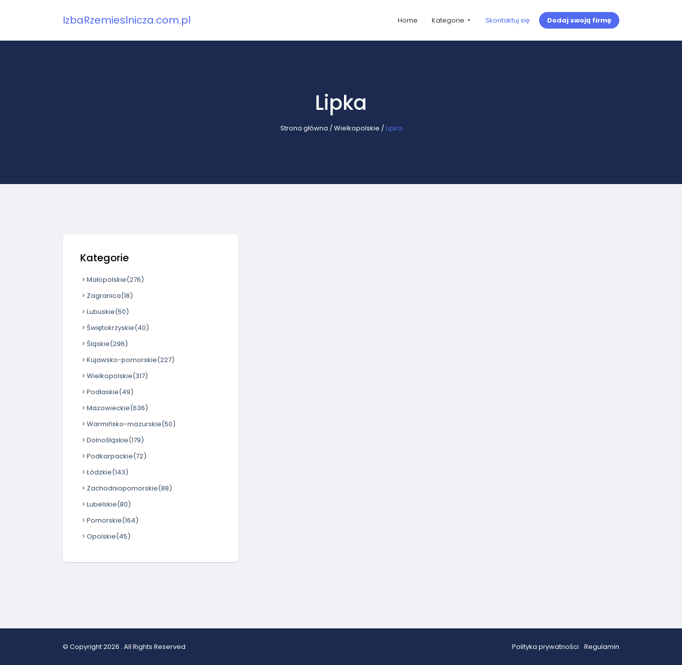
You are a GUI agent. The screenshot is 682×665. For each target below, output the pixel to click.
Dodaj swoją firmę (579, 20)
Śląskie (104, 344)
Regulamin (601, 646)
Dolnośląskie (112, 440)
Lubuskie (104, 311)
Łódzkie (104, 472)
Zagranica (106, 295)
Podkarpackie (113, 456)
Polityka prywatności (545, 646)
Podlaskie (106, 392)
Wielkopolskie (357, 128)
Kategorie (449, 20)
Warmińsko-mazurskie (128, 424)
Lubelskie (105, 504)
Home (408, 20)
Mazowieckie (114, 408)
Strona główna (304, 128)
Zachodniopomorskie (126, 488)
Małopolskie (112, 279)
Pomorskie (109, 520)
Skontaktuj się (507, 20)
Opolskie (105, 536)
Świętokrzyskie (114, 327)
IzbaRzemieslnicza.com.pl (127, 20)
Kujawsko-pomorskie (127, 360)
